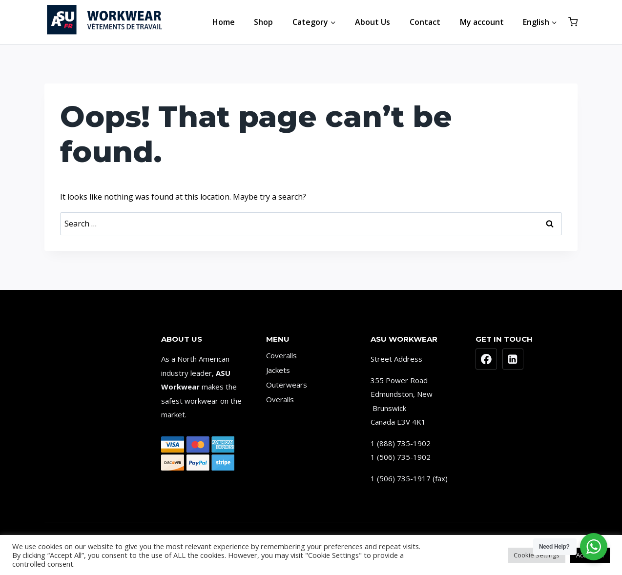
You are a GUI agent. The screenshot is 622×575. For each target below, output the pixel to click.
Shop (263, 22)
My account (482, 22)
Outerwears (286, 385)
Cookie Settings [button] (537, 555)
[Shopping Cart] (573, 21)
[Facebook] (486, 359)
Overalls (280, 399)
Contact (425, 22)
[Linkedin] (513, 359)
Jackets (278, 370)
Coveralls (281, 355)
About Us (372, 22)
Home (223, 22)
